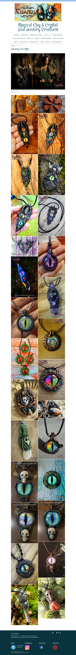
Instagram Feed (34, 41)
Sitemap (20, 651)
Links (41, 41)
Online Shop (24, 35)
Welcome (16, 35)
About (12, 651)
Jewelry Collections (36, 35)
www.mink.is (16, 92)
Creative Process (46, 38)
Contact (37, 38)
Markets (47, 41)
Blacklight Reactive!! (19, 38)
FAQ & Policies (23, 41)
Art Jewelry (47, 35)
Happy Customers (58, 38)
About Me (30, 38)
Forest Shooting (57, 41)
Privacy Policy (16, 651)
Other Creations (57, 35)
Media (16, 41)
